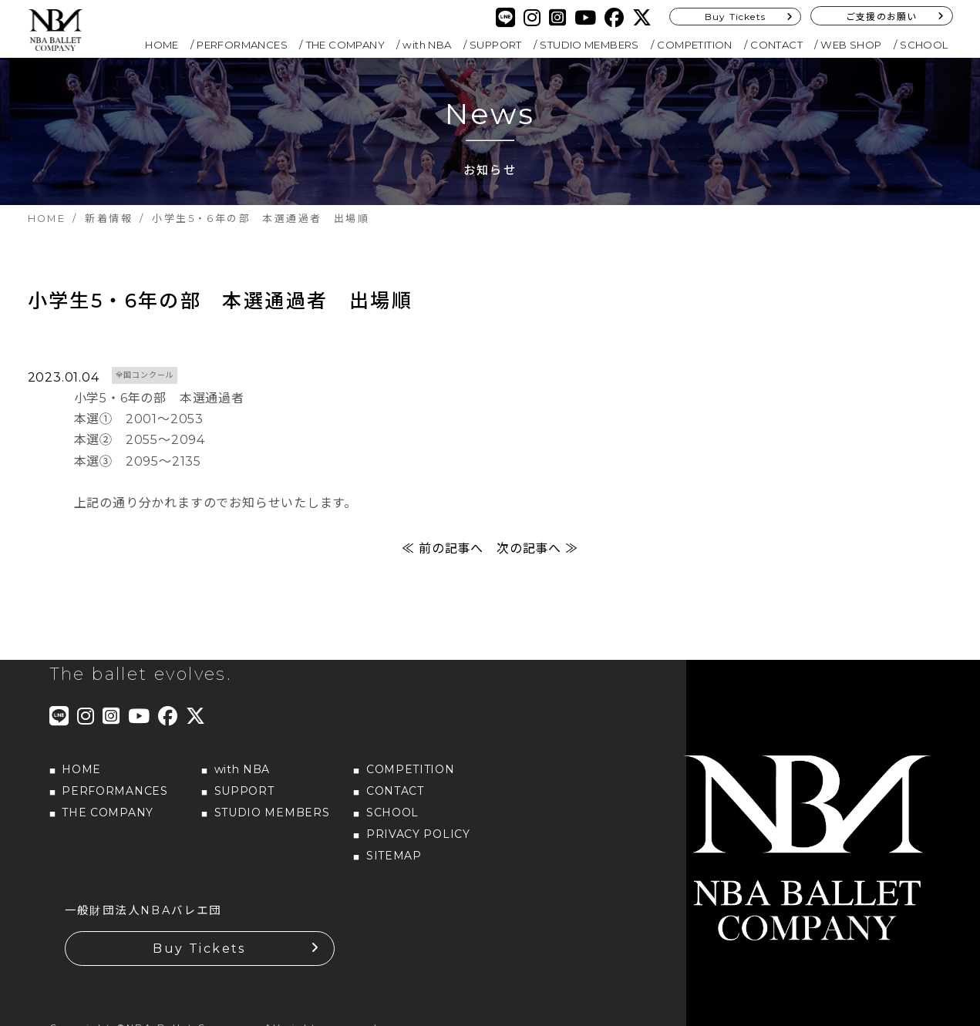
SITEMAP (394, 856)
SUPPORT (496, 45)
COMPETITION (694, 45)
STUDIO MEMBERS (589, 45)
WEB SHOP (850, 45)
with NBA (426, 45)
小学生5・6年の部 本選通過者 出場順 (220, 300)
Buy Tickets (735, 16)
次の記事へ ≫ (537, 548)
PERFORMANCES (242, 45)
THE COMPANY (345, 45)
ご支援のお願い (881, 16)
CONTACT (776, 45)
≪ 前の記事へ (442, 548)
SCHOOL (924, 45)
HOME (162, 45)
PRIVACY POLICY (418, 834)
